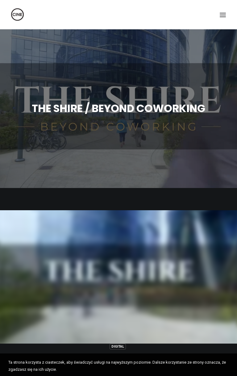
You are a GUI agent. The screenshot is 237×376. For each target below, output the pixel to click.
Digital (117, 343)
